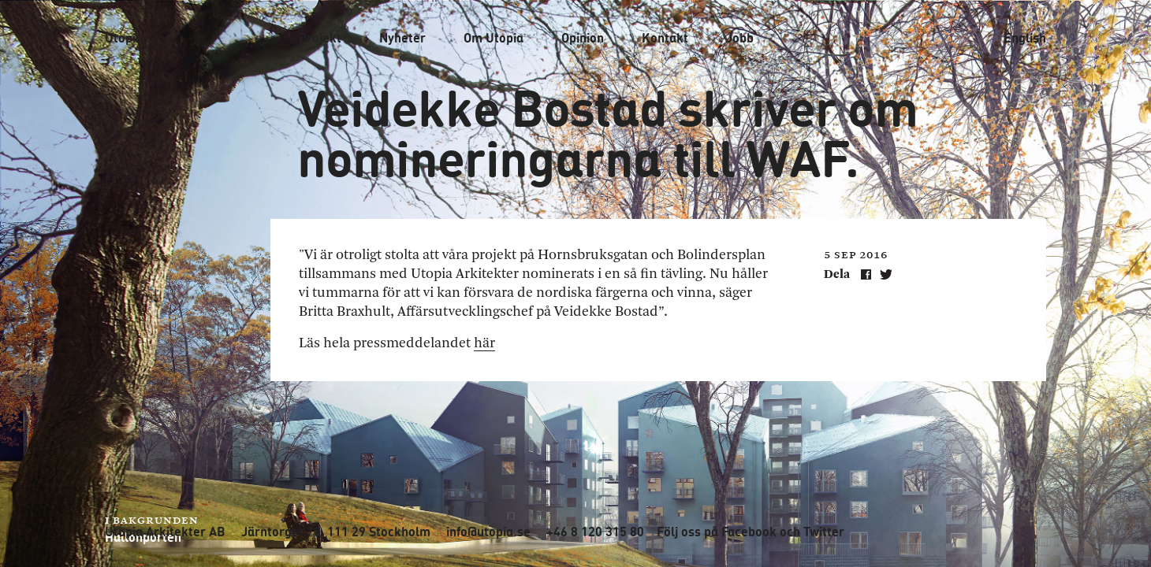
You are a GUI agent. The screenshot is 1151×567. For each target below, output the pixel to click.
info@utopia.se (488, 531)
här (484, 343)
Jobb (740, 38)
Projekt (320, 38)
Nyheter (402, 38)
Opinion (582, 38)
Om (493, 38)
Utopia (124, 37)
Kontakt (665, 38)
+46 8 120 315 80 (595, 531)
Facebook (749, 531)
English (1025, 38)
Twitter (823, 531)
